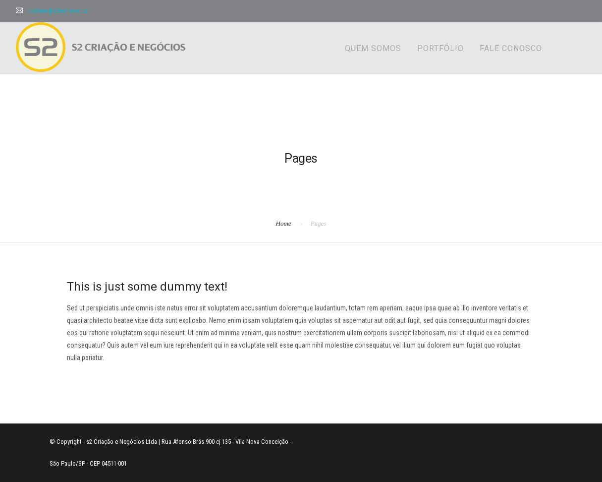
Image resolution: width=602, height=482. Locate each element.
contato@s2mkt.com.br (58, 10)
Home (283, 223)
